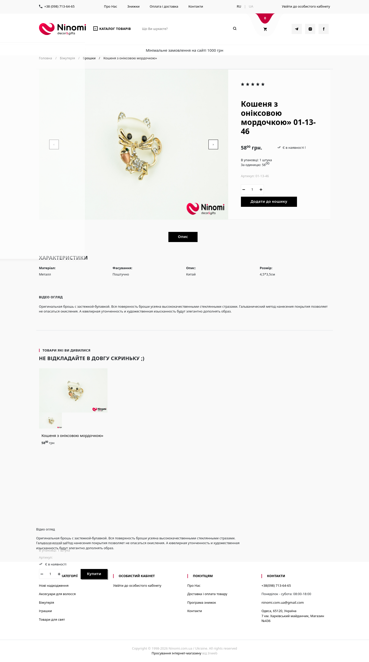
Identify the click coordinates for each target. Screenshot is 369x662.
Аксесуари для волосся (57, 594)
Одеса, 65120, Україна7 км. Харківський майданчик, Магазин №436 (292, 616)
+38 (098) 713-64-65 (59, 6)
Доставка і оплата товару (207, 594)
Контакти (195, 6)
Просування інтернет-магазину (176, 653)
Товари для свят (52, 619)
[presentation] (54, 144)
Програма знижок (201, 602)
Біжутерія (46, 602)
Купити (94, 573)
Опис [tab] (183, 236)
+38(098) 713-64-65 (276, 585)
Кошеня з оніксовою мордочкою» (72, 435)
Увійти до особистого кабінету (306, 6)
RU (239, 6)
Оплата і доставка (164, 6)
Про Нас (110, 6)
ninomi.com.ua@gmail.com (282, 602)
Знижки (133, 6)
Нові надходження (54, 585)
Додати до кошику (269, 201)
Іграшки (45, 611)
